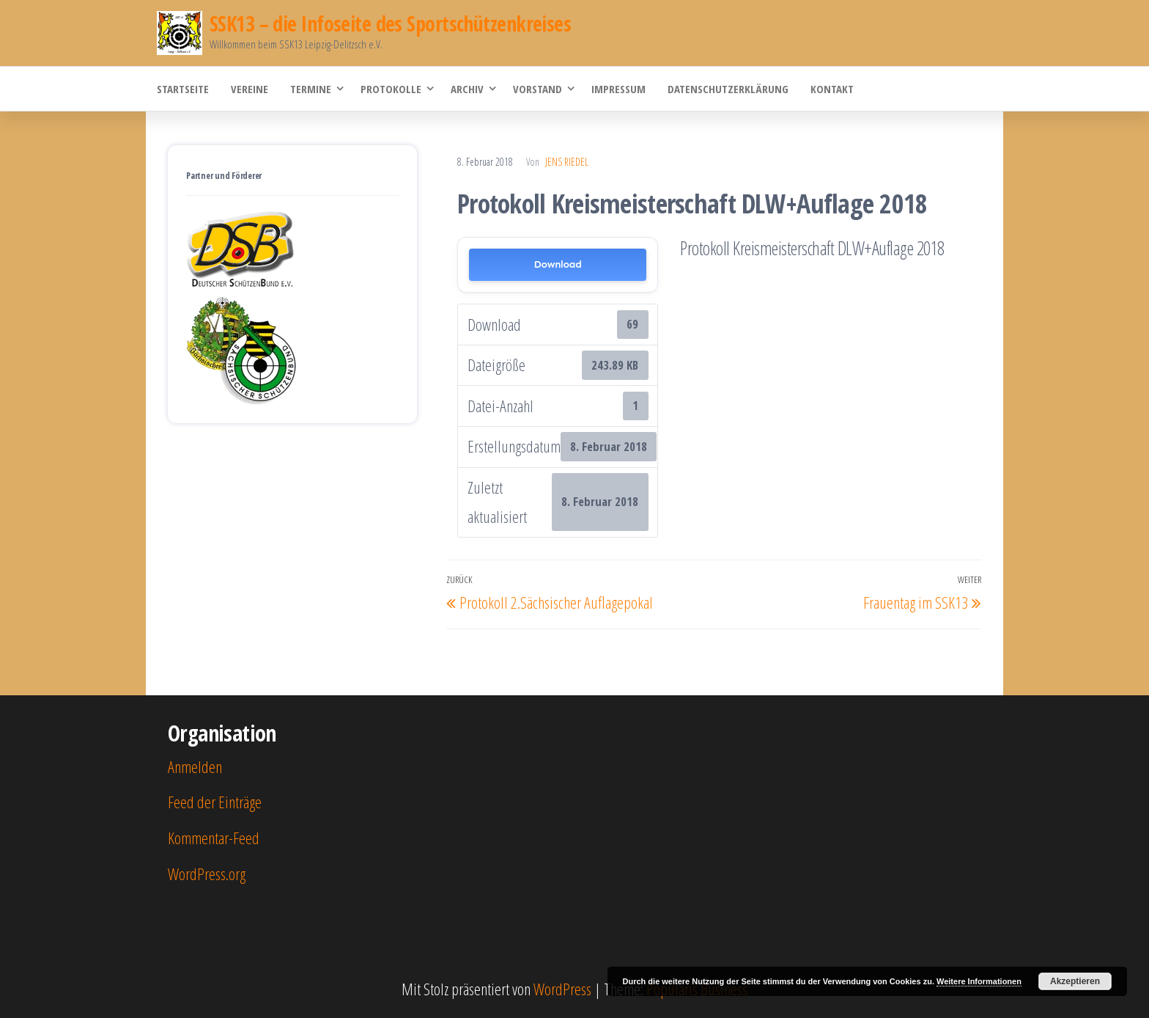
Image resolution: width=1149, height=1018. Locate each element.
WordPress (562, 989)
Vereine (249, 88)
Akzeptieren (1075, 981)
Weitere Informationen (978, 981)
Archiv (467, 88)
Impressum (618, 88)
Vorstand (537, 88)
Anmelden (195, 766)
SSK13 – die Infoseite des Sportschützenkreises (390, 23)
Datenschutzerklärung (728, 88)
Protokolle (391, 88)
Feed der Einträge (215, 802)
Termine (310, 88)
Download (558, 264)
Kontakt (832, 88)
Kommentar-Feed (213, 838)
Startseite (183, 88)
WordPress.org (206, 874)
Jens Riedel (566, 162)
